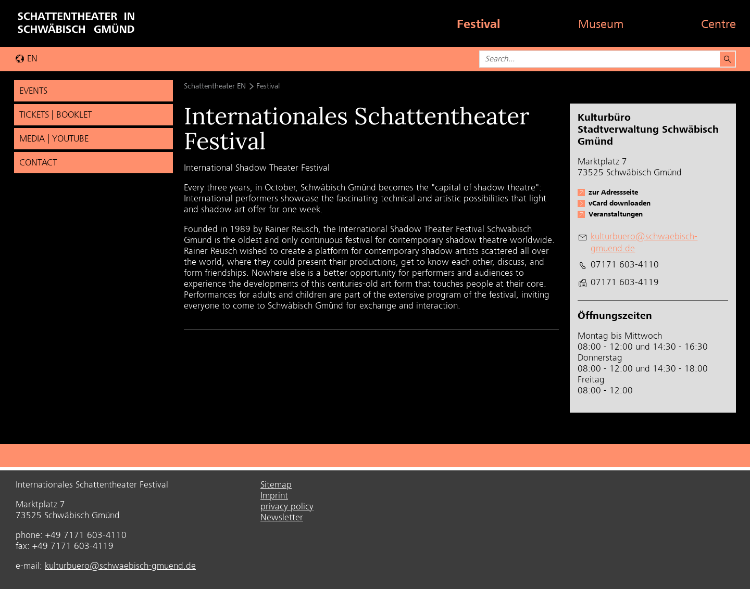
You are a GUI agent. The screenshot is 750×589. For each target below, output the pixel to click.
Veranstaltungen (616, 214)
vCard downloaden (620, 203)
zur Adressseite (613, 192)
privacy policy (287, 506)
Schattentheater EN (215, 85)
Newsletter (281, 517)
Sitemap (276, 484)
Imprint (274, 495)
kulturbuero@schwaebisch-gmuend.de (120, 565)
